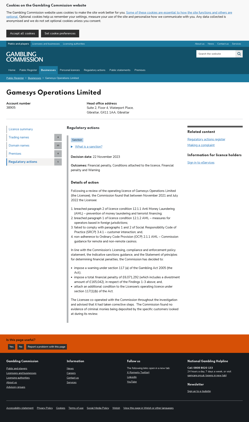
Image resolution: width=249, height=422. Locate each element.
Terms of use (76, 408)
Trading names (19, 137)
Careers (71, 373)
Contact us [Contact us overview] (223, 43)
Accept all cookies (22, 33)
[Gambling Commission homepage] (24, 61)
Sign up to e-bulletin (199, 391)
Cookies (60, 408)
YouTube (132, 382)
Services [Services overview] (236, 43)
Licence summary (21, 129)
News (70, 368)
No (21, 347)
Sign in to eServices (200, 162)
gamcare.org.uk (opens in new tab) (207, 375)
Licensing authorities (74, 43)
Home (11, 70)
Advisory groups (15, 387)
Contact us (73, 378)
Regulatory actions (94, 70)
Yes (12, 347)
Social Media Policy (98, 408)
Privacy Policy (45, 408)
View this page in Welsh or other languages (148, 408)
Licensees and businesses (46, 43)
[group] (125, 147)
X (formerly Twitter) (138, 372)
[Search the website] (239, 53)
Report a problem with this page (46, 347)
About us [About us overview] (200, 43)
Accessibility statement (20, 408)
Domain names (19, 145)
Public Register (28, 70)
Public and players (18, 43)
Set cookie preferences (60, 33)
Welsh (116, 408)
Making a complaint (201, 145)
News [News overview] (211, 43)
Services (72, 382)
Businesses (48, 70)
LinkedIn (132, 377)
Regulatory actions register (206, 139)
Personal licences (70, 70)
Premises (139, 70)
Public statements (119, 70)
